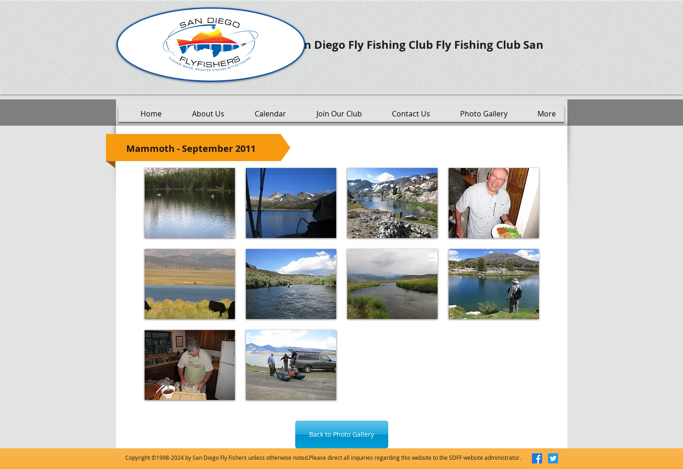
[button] (190, 203)
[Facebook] (537, 458)
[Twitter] (553, 458)
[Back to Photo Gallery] (341, 434)
